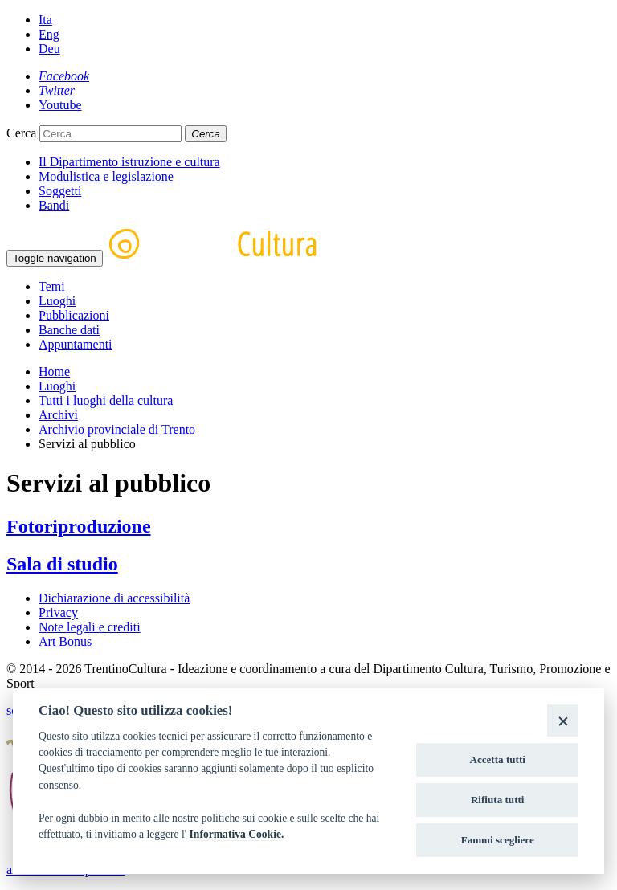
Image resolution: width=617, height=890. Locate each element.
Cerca (21, 133)
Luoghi (57, 301)
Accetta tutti (497, 759)
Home (54, 371)
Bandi (54, 205)
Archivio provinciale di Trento (117, 429)
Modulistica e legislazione (106, 176)
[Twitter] (57, 90)
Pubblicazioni (74, 315)
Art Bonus (65, 641)
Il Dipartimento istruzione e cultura (129, 162)
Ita (45, 20)
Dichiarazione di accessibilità (114, 598)
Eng (49, 34)
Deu (49, 48)
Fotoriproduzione (78, 526)
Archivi (58, 415)
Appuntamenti (75, 344)
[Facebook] (64, 76)
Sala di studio (62, 563)
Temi (52, 286)
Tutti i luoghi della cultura (106, 400)
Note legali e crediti (90, 627)
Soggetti (60, 191)
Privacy (58, 612)
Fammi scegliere (497, 840)
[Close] (562, 720)
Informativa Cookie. (237, 834)
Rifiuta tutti (498, 800)
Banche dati (69, 330)
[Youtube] (60, 105)
